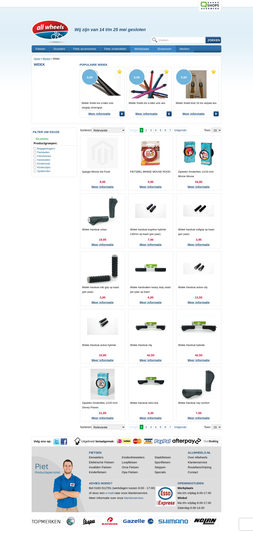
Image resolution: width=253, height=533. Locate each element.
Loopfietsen (129, 462)
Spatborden (43, 171)
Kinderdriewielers (133, 457)
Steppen (160, 467)
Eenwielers (96, 457)
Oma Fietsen (130, 467)
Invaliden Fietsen (100, 467)
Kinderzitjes (43, 167)
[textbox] (182, 40)
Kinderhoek (43, 163)
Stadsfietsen (163, 457)
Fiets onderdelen (115, 48)
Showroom (164, 48)
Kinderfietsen (97, 472)
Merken (185, 48)
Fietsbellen (43, 152)
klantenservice (133, 498)
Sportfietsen (162, 462)
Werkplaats (141, 48)
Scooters (59, 48)
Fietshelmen (44, 156)
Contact (193, 472)
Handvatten (43, 159)
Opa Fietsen (130, 472)
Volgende (180, 130)
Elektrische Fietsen (101, 462)
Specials (161, 472)
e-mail (109, 493)
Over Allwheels (197, 457)
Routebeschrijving (199, 467)
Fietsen (40, 48)
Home (37, 58)
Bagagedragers (46, 148)
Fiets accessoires (84, 48)
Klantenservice (197, 462)
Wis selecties (42, 138)
